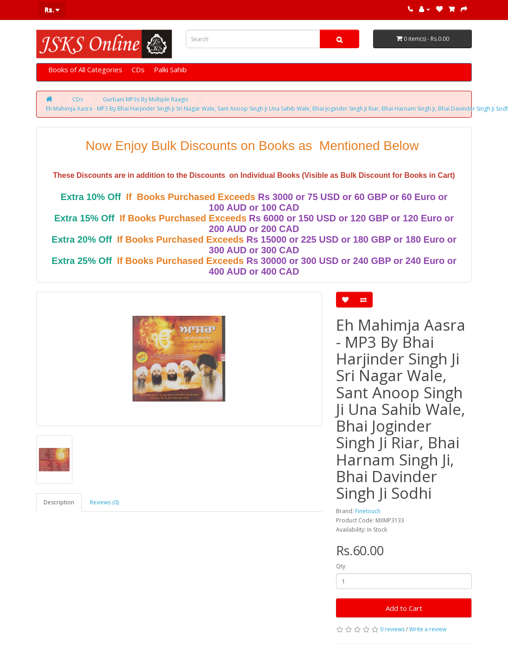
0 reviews (392, 629)
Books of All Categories (85, 69)
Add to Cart (404, 608)
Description (59, 502)
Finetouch (368, 511)
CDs (138, 69)
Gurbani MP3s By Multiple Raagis (145, 99)
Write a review (427, 629)
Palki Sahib (170, 69)
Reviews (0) (104, 502)
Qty (340, 566)
